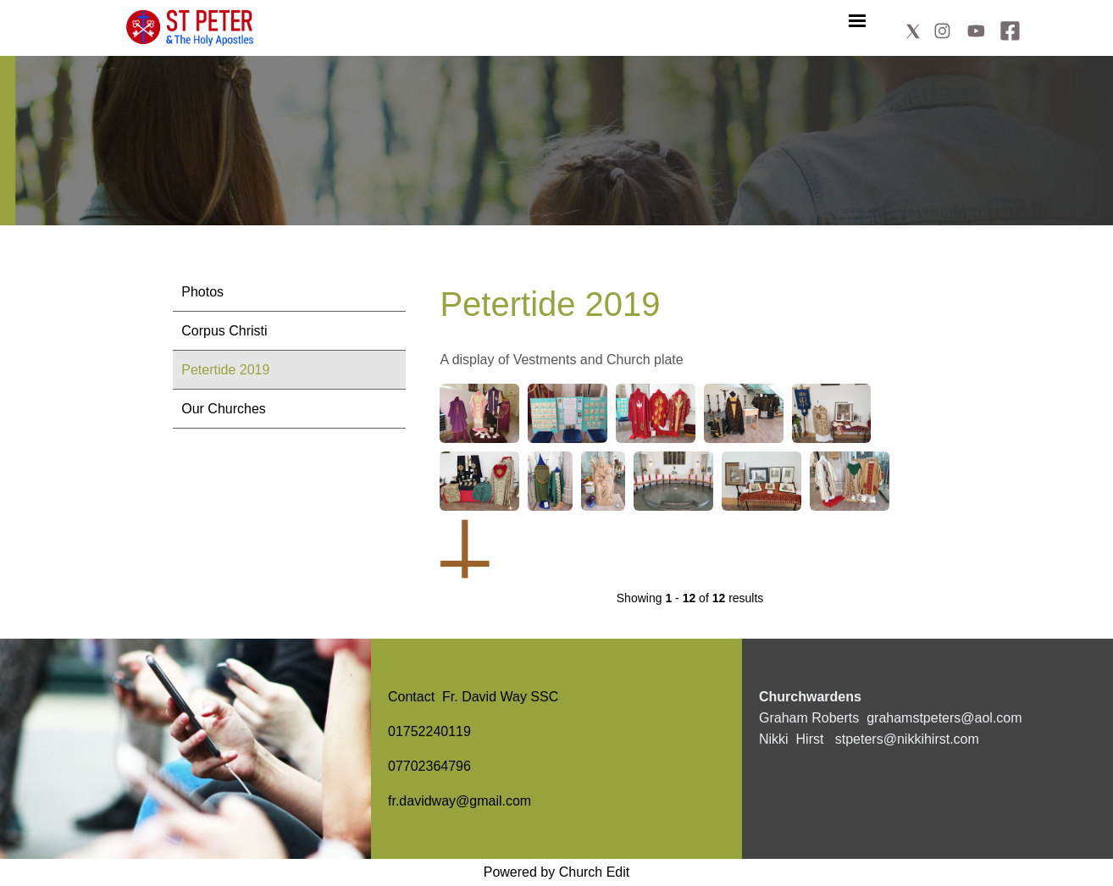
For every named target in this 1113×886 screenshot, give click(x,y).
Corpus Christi (224, 331)
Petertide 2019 (225, 370)
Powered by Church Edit (557, 872)
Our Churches (223, 408)
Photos (202, 292)
